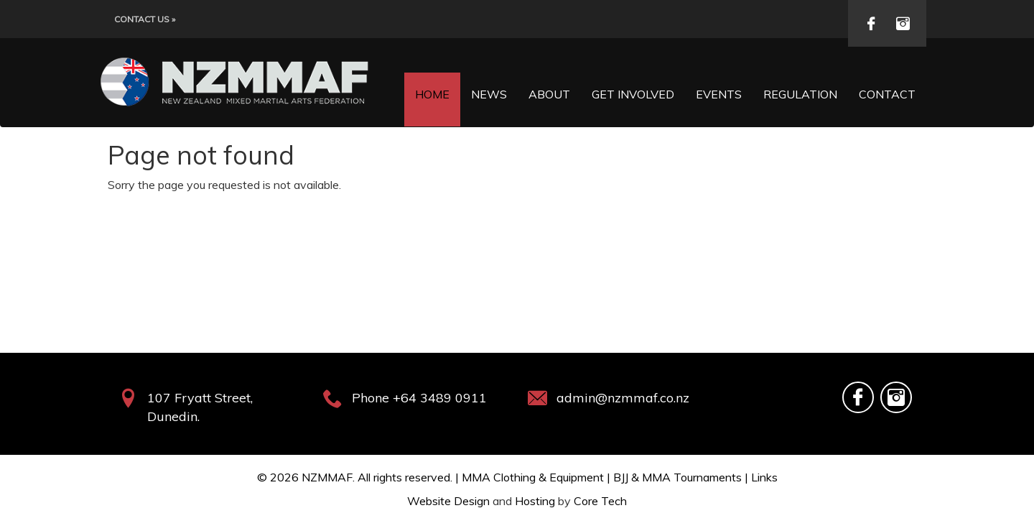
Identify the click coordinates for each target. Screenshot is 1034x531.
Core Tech (600, 501)
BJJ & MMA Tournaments (677, 477)
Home (432, 94)
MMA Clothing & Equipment (533, 477)
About (549, 94)
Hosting (535, 501)
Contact (887, 94)
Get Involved (633, 94)
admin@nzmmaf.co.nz (622, 397)
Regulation (800, 94)
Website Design (448, 501)
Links (764, 477)
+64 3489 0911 (440, 397)
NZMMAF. (328, 477)
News (489, 94)
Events (719, 94)
